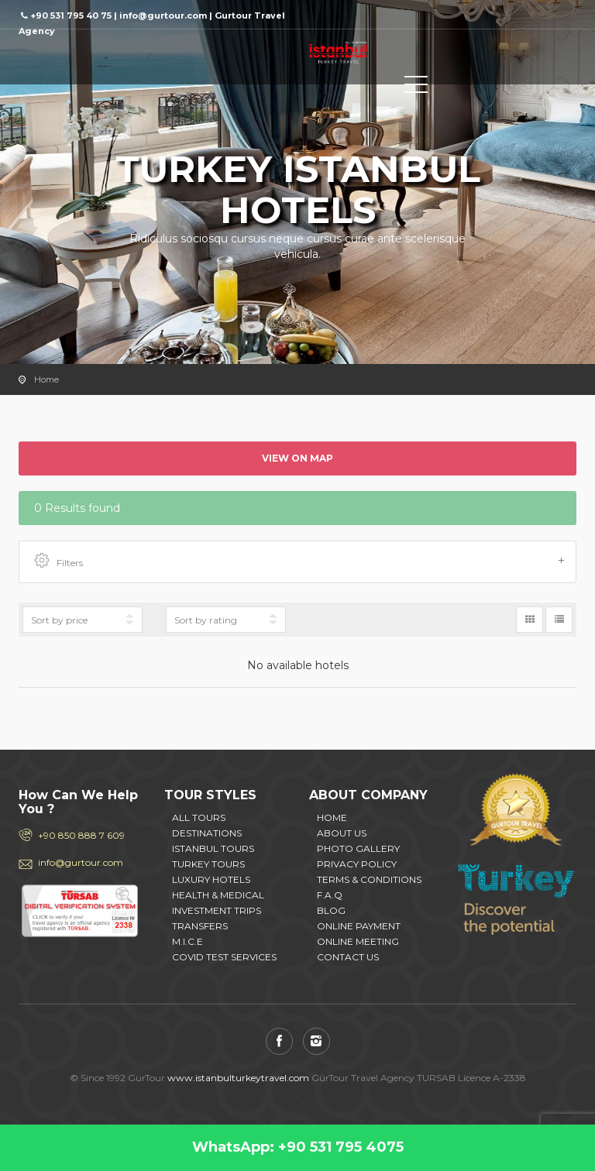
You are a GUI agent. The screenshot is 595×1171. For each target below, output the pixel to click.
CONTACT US (348, 957)
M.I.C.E (187, 941)
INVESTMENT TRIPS (216, 910)
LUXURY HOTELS (211, 879)
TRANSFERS (200, 926)
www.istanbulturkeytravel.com (238, 1077)
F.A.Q (329, 895)
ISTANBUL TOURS (213, 848)
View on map (297, 458)
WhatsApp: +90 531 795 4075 (298, 1147)
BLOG (331, 910)
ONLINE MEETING (358, 941)
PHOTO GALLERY (358, 848)
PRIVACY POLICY (357, 864)
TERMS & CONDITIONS (369, 879)
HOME (332, 817)
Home (46, 379)
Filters (299, 561)
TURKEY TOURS (208, 864)
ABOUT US (341, 833)
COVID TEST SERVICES (224, 957)
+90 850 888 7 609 (81, 835)
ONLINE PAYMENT (359, 926)
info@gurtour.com (80, 862)
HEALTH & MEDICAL (218, 895)
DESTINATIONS (207, 833)
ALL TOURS (198, 817)
